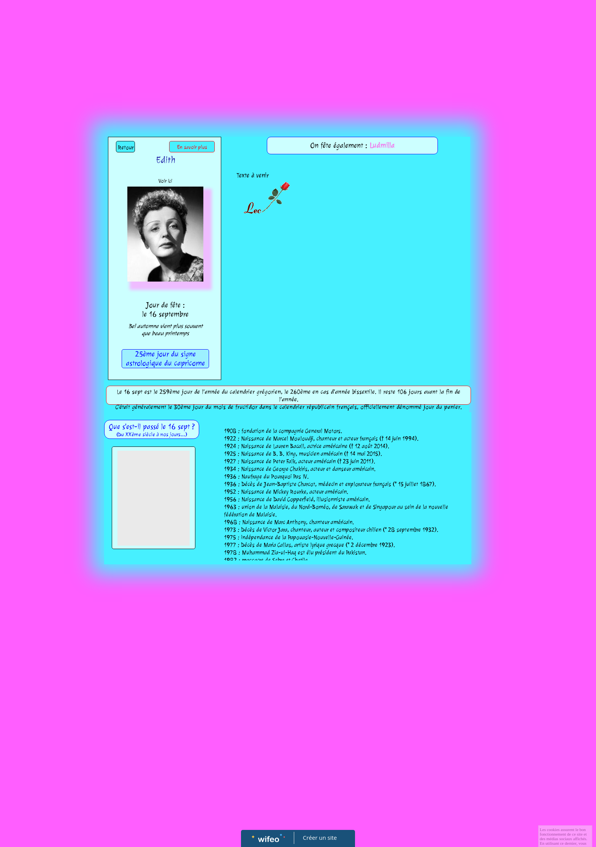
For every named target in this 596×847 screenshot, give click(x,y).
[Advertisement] (298, 57)
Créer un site (320, 837)
